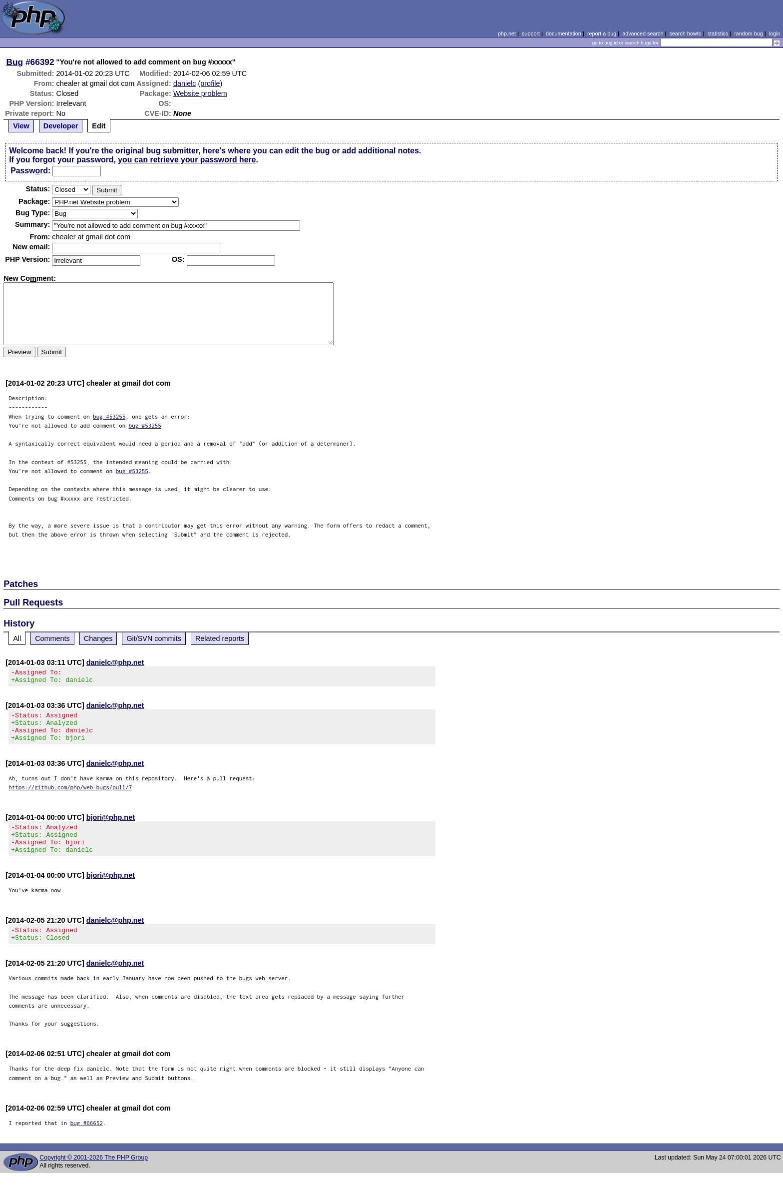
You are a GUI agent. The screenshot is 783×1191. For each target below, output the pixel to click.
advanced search (642, 33)
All (17, 638)
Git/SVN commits (153, 638)
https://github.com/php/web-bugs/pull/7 (70, 796)
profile (210, 83)
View (21, 126)
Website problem (200, 93)
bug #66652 (86, 1141)
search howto (685, 33)
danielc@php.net (115, 662)
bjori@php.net (110, 826)
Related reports (219, 638)
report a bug (601, 33)
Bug (14, 62)
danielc (184, 83)
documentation (563, 33)
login (775, 33)
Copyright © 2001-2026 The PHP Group (93, 1175)
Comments (52, 638)
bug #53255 (109, 416)
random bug (748, 33)
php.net (507, 33)
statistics (718, 33)
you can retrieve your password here (187, 159)
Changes (98, 638)
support (531, 33)
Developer (60, 126)
